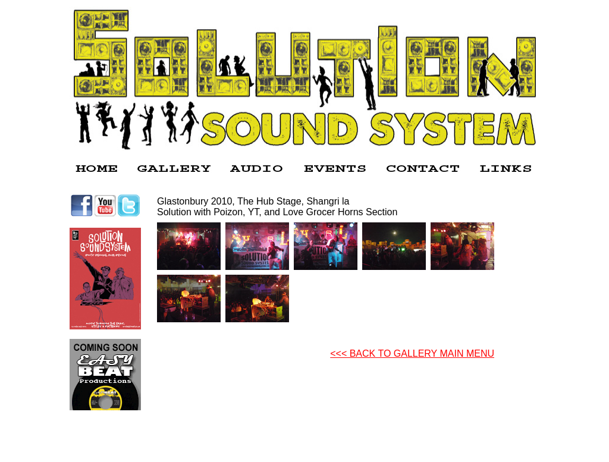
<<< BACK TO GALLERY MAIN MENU (412, 353)
